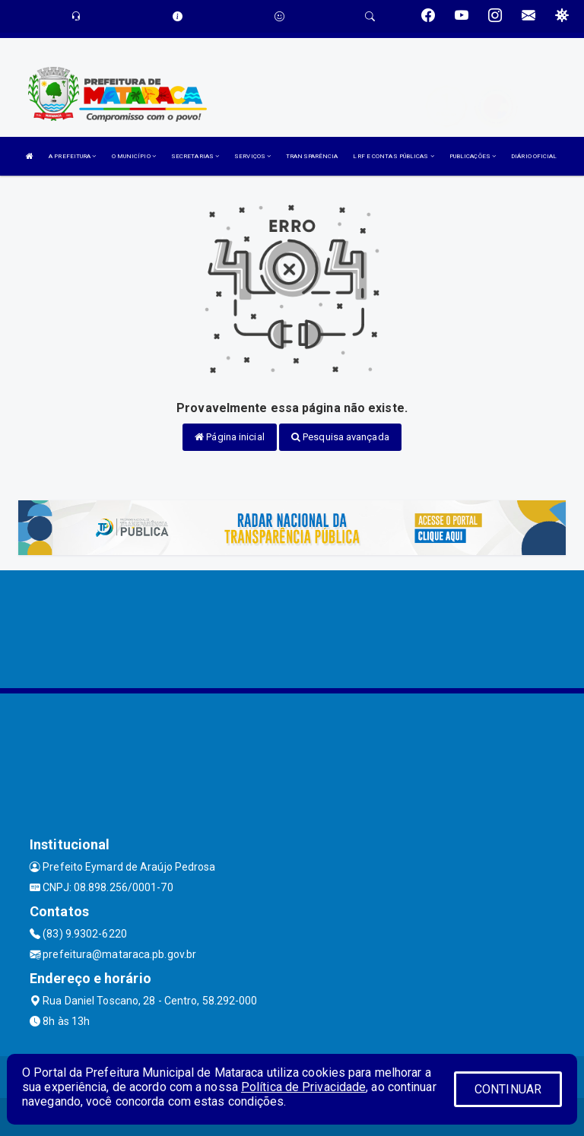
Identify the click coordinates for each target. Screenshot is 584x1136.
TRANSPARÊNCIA (312, 156)
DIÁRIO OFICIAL (534, 156)
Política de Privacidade (303, 1087)
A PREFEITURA (72, 156)
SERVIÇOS (252, 156)
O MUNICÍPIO (134, 156)
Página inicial (230, 437)
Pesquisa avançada (340, 437)
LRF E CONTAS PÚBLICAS (393, 156)
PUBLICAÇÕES (472, 156)
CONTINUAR (507, 1089)
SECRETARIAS (195, 156)
